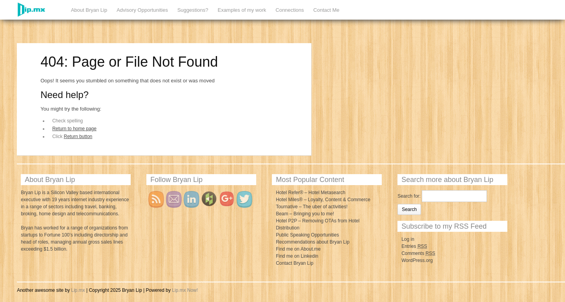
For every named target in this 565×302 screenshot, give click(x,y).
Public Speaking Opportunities (307, 235)
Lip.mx (78, 290)
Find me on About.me (298, 249)
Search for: (409, 196)
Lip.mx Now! (185, 290)
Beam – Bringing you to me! (305, 213)
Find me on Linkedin (297, 256)
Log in (407, 239)
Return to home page (74, 128)
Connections (289, 10)
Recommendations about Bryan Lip (312, 242)
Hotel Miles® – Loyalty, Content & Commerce (323, 199)
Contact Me (326, 10)
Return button (78, 136)
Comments (418, 253)
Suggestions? (192, 10)
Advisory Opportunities (142, 10)
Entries (414, 246)
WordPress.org (417, 260)
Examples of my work (242, 10)
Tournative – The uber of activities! (312, 206)
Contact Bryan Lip (294, 263)
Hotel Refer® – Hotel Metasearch (310, 192)
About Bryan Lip (89, 10)
